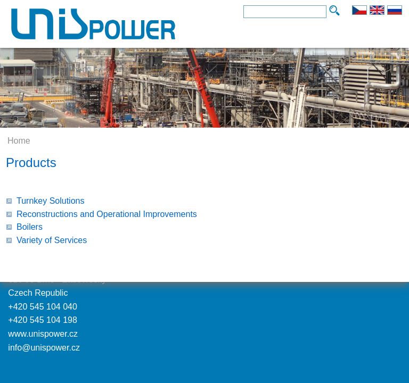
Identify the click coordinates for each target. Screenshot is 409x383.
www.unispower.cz (43, 333)
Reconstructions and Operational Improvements (107, 214)
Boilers (30, 226)
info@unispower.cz (44, 347)
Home (18, 140)
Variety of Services (52, 240)
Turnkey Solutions (50, 200)
